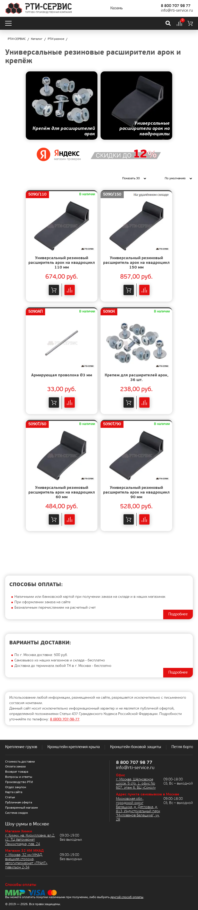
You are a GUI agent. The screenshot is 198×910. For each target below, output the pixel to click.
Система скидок (16, 813)
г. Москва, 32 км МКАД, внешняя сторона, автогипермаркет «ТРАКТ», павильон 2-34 (26, 861)
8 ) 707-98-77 (64, 719)
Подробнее (178, 614)
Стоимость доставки (20, 761)
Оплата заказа (15, 766)
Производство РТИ (19, 782)
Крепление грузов (21, 747)
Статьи (10, 797)
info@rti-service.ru (177, 11)
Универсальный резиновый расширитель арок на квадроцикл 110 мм (61, 263)
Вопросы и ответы (18, 777)
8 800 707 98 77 (176, 6)
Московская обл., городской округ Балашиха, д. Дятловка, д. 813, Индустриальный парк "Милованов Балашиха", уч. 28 (138, 809)
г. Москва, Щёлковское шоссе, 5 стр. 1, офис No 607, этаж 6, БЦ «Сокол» (136, 784)
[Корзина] (190, 23)
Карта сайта (13, 792)
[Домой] (38, 8)
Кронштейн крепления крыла (73, 747)
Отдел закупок (15, 787)
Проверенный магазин (21, 807)
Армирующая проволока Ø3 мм (61, 375)
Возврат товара (16, 771)
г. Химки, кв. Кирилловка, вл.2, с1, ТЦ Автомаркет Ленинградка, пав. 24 (30, 840)
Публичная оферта (18, 802)
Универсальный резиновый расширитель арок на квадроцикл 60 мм (61, 492)
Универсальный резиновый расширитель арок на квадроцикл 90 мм (136, 492)
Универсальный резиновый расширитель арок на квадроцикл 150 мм (136, 263)
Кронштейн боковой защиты (135, 747)
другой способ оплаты (126, 897)
